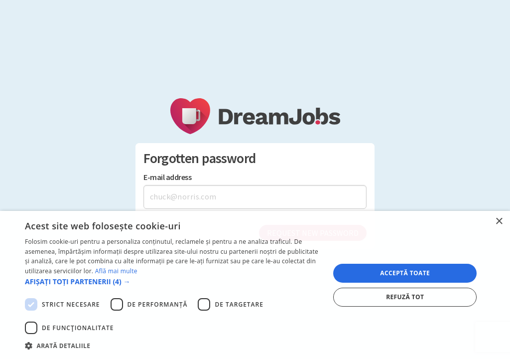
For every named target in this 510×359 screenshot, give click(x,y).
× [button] (499, 221)
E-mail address (167, 177)
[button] (173, 281)
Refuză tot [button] (405, 297)
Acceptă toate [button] (405, 273)
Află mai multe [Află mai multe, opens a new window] (116, 271)
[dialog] (255, 285)
